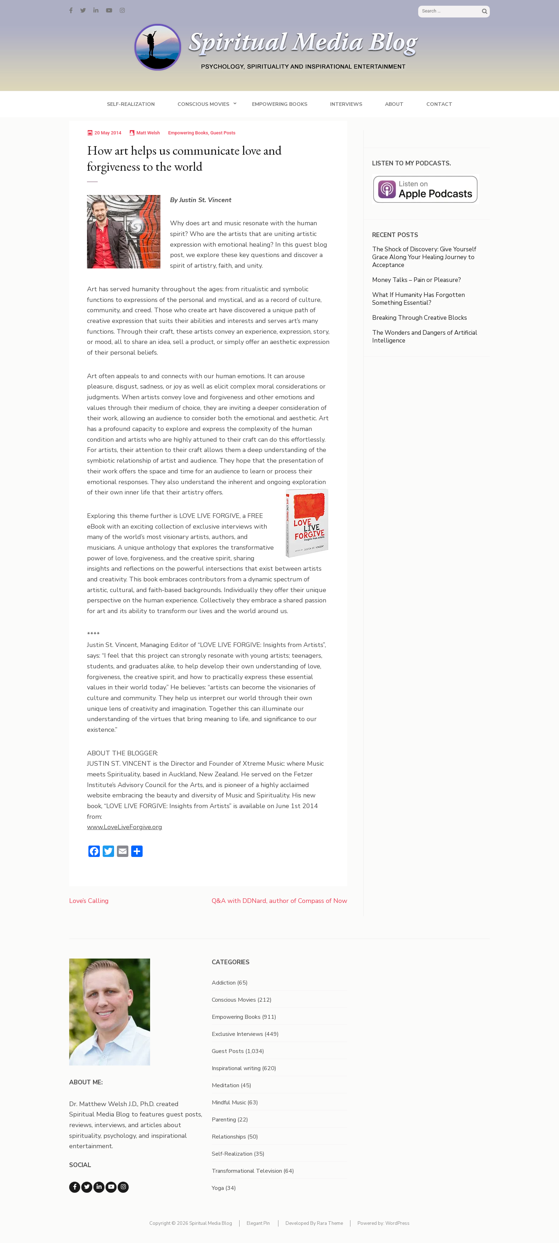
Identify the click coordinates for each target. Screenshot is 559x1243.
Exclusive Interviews (237, 1034)
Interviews (346, 104)
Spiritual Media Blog (210, 1223)
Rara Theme (330, 1223)
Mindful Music (229, 1102)
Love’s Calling (89, 901)
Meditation (225, 1085)
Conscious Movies (203, 104)
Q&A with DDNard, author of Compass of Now (279, 901)
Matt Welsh (148, 132)
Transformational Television (247, 1171)
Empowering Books (279, 104)
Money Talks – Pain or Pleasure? (416, 280)
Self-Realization (131, 104)
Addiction (224, 983)
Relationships (229, 1137)
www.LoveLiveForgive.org (124, 827)
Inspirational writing (236, 1068)
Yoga (218, 1188)
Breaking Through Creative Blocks (419, 318)
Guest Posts (223, 132)
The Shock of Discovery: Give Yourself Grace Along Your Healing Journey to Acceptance (424, 257)
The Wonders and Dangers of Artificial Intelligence (424, 337)
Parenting (224, 1120)
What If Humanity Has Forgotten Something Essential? (418, 299)
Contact (439, 104)
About (394, 104)
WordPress (397, 1223)
